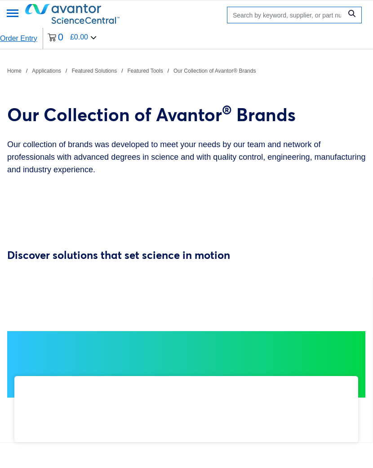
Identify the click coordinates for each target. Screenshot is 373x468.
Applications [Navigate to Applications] (46, 71)
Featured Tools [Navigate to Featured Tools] (145, 71)
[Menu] (12, 14)
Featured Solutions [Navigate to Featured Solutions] (94, 71)
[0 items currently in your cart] (72, 38)
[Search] (287, 15)
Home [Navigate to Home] (14, 71)
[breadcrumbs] (131, 70)
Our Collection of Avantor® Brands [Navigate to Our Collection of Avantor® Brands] (214, 71)
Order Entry (18, 38)
